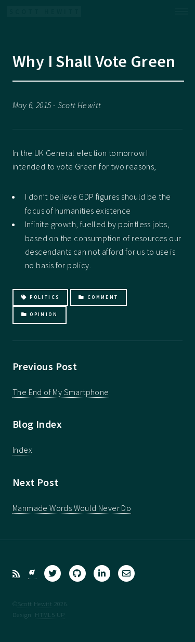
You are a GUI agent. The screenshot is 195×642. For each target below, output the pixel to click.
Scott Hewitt (34, 603)
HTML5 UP (49, 614)
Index (22, 449)
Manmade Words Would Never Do (71, 508)
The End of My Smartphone (60, 392)
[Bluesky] (32, 573)
